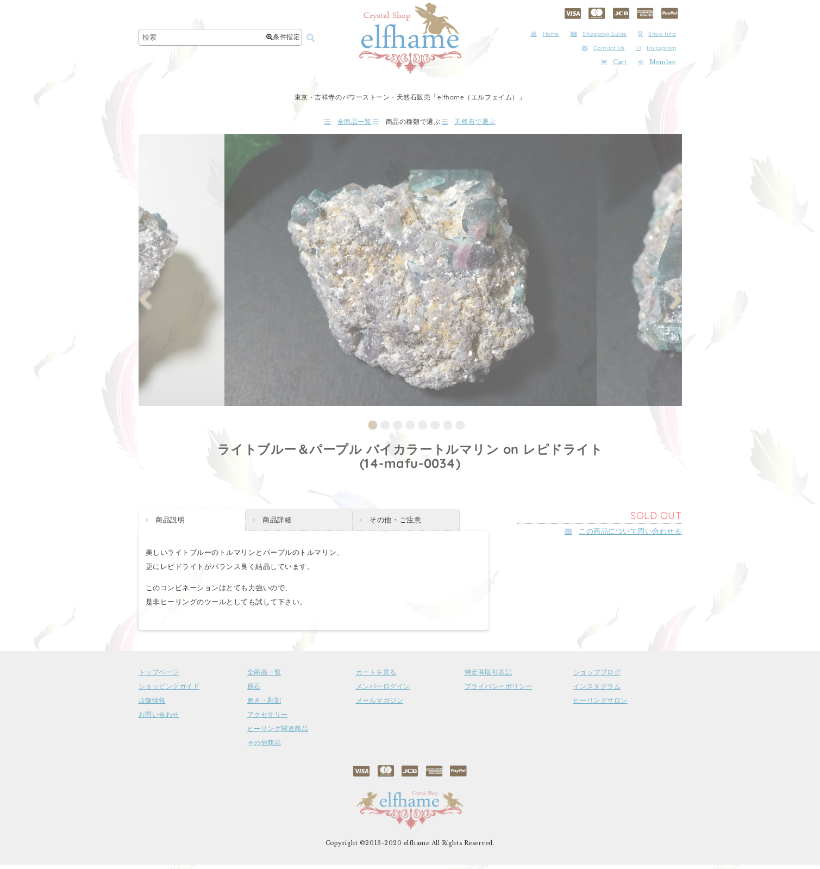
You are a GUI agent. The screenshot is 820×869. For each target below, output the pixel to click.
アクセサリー (267, 719)
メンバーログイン (383, 691)
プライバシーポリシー (499, 691)
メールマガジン (380, 705)
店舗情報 (152, 705)
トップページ (159, 676)
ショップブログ (597, 676)
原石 (254, 691)
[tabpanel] (410, 274)
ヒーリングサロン (600, 705)
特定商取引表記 (488, 676)
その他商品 (264, 747)
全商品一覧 (317, 123)
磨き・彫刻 (264, 705)
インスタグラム (597, 691)
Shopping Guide (599, 33)
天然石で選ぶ (499, 123)
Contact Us (603, 48)
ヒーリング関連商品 (278, 733)
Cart (613, 62)
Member (657, 62)
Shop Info (657, 33)
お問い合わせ (159, 719)
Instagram (656, 48)
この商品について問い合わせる (623, 535)
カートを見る (376, 676)
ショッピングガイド (169, 691)
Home (544, 33)
